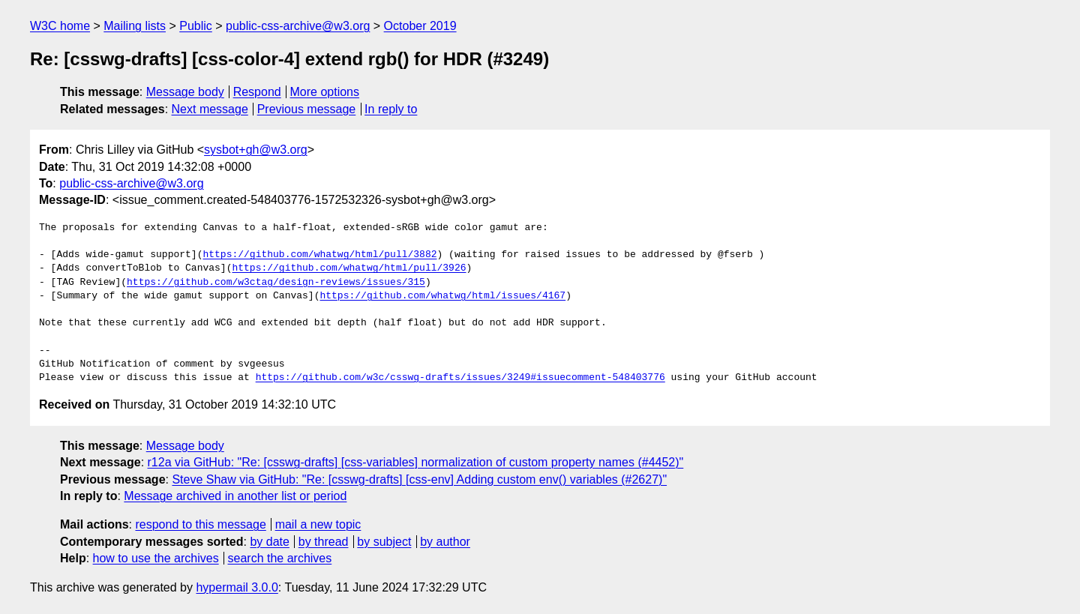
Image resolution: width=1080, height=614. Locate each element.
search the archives (280, 558)
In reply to (390, 109)
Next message (210, 109)
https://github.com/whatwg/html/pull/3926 (349, 268)
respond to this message (200, 524)
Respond (257, 91)
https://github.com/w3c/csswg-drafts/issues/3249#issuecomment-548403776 (460, 378)
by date (269, 541)
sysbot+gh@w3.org (256, 149)
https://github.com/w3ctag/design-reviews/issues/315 (276, 282)
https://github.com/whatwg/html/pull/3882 (319, 255)
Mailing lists (135, 25)
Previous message (306, 109)
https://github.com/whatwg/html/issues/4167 (443, 296)
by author (445, 541)
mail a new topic (318, 524)
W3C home (60, 25)
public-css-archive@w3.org (298, 25)
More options (325, 91)
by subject (384, 541)
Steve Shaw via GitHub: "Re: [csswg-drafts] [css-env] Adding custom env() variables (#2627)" (419, 479)
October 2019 (420, 25)
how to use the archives (156, 558)
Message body (185, 91)
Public (195, 25)
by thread (323, 541)
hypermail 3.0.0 (237, 587)
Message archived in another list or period (235, 496)
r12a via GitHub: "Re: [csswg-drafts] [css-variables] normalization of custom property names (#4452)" (416, 462)
